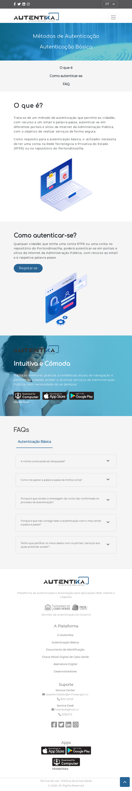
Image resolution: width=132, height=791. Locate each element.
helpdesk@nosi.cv (67, 709)
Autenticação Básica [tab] (34, 442)
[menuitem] (66, 636)
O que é (66, 68)
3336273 (67, 714)
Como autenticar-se (66, 76)
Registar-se (28, 268)
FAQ (66, 84)
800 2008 (66, 699)
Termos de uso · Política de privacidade (66, 780)
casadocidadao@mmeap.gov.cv (67, 694)
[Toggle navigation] (113, 17)
